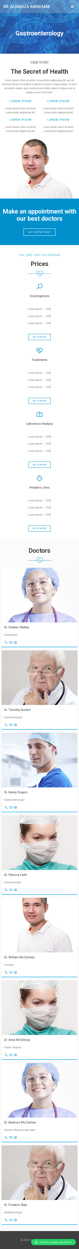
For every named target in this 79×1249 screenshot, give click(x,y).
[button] (53, 1242)
